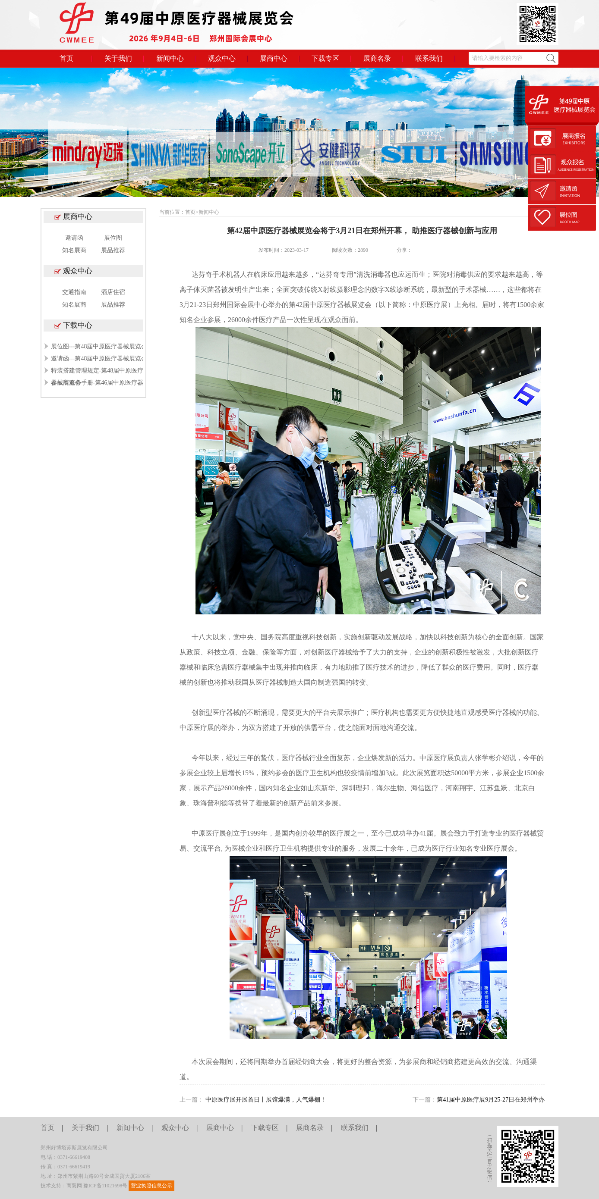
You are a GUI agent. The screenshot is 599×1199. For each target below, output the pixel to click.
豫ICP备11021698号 (105, 1186)
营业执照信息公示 (151, 1186)
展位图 (113, 238)
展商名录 (377, 58)
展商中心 (273, 58)
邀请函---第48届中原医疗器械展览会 (99, 358)
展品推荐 (113, 250)
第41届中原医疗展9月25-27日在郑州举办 (491, 1099)
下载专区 (325, 58)
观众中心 (222, 58)
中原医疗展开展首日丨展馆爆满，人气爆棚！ (265, 1099)
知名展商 (74, 250)
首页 (66, 58)
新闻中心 (170, 58)
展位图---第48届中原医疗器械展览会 (99, 346)
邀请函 (74, 238)
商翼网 (74, 1186)
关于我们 (118, 58)
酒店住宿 (113, 292)
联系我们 (429, 58)
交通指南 (74, 292)
